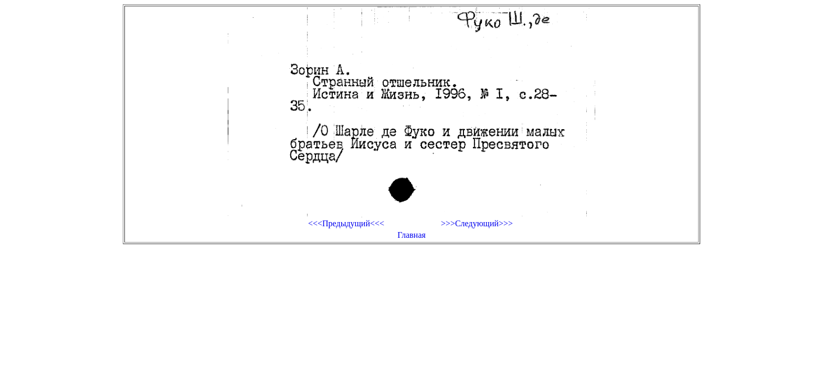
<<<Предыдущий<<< (346, 223)
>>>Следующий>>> (477, 223)
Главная (411, 234)
